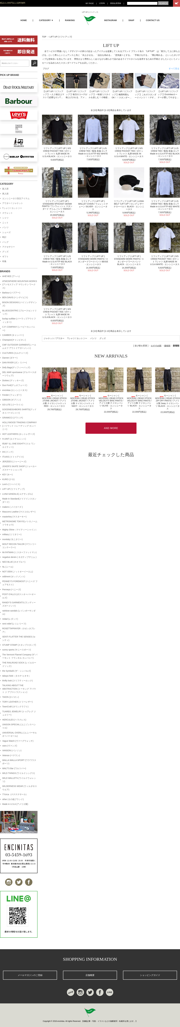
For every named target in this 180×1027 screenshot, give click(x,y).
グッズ (102, 338)
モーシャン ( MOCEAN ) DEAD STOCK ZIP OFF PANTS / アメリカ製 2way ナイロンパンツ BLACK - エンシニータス (167, 402)
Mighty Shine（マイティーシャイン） (20, 529)
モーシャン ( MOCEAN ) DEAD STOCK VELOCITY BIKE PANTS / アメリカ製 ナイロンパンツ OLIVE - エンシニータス (111, 402)
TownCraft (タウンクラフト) (15, 706)
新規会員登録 (115, 3)
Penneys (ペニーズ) (11, 589)
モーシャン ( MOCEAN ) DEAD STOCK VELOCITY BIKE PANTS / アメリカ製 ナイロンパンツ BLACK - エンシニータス (139, 402)
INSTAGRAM (110, 20)
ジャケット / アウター (54, 338)
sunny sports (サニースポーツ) (16, 649)
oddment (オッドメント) (13, 576)
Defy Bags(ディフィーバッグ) (16, 367)
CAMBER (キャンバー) (13, 335)
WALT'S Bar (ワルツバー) (14, 768)
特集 (4, 261)
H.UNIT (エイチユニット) (14, 439)
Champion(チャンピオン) (14, 340)
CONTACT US (153, 20)
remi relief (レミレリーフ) (14, 624)
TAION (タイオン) (10, 697)
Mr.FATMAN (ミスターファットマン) (19, 552)
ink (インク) (7, 452)
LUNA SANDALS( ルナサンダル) (17, 494)
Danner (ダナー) (9, 358)
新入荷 (5, 189)
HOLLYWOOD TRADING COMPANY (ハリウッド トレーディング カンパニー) (19, 425)
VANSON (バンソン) (11, 750)
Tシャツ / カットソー (77, 338)
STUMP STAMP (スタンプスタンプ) (19, 645)
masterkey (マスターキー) (14, 516)
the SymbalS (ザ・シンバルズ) (16, 671)
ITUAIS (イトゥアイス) (13, 457)
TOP (44, 37)
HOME (23, 20)
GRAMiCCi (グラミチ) (12, 417)
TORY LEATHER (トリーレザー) (17, 702)
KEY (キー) (7, 474)
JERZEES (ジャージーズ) (14, 461)
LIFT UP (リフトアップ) (61, 37)
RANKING (70, 20)
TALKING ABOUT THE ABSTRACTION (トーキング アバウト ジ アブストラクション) (19, 688)
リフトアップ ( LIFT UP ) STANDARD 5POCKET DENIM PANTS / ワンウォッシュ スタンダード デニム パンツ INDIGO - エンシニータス (57, 206)
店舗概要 (90, 975)
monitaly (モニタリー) (12, 539)
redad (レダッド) (10, 619)
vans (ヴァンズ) (9, 745)
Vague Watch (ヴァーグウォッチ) (17, 741)
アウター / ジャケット (12, 203)
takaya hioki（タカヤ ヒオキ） (16, 676)
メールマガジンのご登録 (30, 975)
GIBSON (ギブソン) (11, 400)
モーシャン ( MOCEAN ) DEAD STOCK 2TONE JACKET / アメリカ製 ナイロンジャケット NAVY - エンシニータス (82, 400)
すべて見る (174, 68)
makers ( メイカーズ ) (12, 507)
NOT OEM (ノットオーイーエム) (17, 571)
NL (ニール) (7, 567)
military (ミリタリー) (11, 534)
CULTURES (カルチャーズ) (15, 353)
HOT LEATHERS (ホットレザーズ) (18, 434)
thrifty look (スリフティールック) (17, 680)
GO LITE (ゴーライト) (12, 404)
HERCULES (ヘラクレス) (14, 720)
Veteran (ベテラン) (11, 755)
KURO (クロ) (8, 479)
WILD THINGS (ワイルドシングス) (18, 773)
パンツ (93, 338)
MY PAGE (90, 3)
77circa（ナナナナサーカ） (15, 794)
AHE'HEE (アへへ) (11, 276)
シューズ (6, 232)
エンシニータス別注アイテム (16, 198)
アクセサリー (8, 247)
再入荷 (5, 193)
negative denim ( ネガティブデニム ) (19, 557)
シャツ (5, 218)
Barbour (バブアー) (11, 292)
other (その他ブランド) (13, 799)
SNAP (131, 20)
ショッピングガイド (150, 975)
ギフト (5, 256)
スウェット (7, 213)
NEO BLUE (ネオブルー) (13, 562)
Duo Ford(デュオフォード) (14, 385)
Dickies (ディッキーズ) (13, 380)
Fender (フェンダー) (11, 395)
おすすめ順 (156, 345)
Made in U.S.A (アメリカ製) (15, 804)
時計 (4, 237)
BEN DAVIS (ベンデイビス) (15, 297)
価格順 (167, 345)
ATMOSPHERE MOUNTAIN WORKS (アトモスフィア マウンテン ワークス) (19, 284)
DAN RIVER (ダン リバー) (14, 362)
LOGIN (102, 3)
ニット (5, 222)
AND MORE (111, 428)
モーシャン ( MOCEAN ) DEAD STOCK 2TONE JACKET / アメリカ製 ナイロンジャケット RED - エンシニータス (54, 400)
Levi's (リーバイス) (11, 484)
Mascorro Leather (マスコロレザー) (18, 512)
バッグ (5, 242)
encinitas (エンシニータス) (14, 390)
